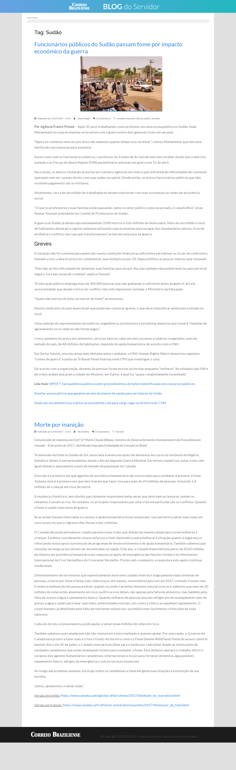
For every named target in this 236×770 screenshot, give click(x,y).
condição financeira (126, 118)
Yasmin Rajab (83, 118)
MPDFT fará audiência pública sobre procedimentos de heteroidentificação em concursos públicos (122, 384)
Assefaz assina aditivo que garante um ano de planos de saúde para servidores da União (98, 393)
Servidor (156, 118)
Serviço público (143, 118)
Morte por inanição (59, 424)
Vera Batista (83, 431)
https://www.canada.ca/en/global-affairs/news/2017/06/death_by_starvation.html (120, 695)
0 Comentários (103, 118)
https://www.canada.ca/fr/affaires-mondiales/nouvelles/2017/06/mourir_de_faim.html (126, 705)
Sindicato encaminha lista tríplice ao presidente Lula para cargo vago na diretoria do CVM (100, 403)
